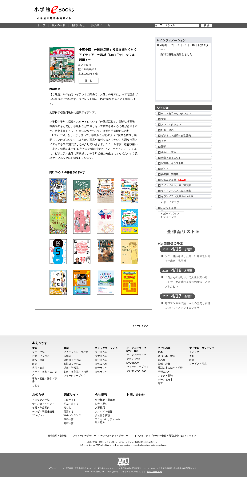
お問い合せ (78, 25)
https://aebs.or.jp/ (154, 472)
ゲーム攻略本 (165, 379)
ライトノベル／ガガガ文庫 (176, 185)
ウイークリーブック (75, 375)
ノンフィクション (171, 124)
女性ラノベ (101, 371)
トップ (41, 25)
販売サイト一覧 (100, 25)
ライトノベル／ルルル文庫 (176, 190)
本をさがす (39, 343)
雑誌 (66, 348)
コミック (194, 351)
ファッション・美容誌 (76, 351)
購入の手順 (58, 25)
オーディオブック (136, 355)
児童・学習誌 (71, 367)
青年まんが (101, 359)
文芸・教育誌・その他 (76, 371)
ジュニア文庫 (173, 179)
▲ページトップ (140, 325)
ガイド (165, 168)
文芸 (163, 119)
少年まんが (101, 351)
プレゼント (38, 415)
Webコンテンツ (72, 415)
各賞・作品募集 (41, 407)
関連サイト (71, 394)
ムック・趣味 (165, 375)
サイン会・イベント (43, 403)
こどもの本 (164, 348)
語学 (163, 146)
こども (36, 385)
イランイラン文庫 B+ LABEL (177, 196)
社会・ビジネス (41, 355)
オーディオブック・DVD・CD (137, 350)
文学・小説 (38, 351)
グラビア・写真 (198, 363)
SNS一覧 (69, 419)
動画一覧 (69, 423)
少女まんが (101, 355)
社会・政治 (167, 130)
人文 (163, 141)
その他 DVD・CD (136, 370)
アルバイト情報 (103, 411)
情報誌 (67, 355)
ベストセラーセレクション (176, 113)
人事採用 (100, 407)
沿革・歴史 (101, 403)
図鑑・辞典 (164, 363)
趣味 (34, 363)
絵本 (160, 351)
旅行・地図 (38, 359)
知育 (160, 383)
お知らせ (38, 394)
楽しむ (67, 407)
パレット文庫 (168, 207)
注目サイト (70, 399)
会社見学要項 (102, 415)
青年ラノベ (101, 367)
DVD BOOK (133, 362)
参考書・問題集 (169, 174)
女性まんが (101, 363)
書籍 (34, 348)
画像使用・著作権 (57, 435)
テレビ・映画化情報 (43, 411)
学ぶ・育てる (71, 403)
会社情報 (101, 394)
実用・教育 (38, 367)
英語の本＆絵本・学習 (170, 367)
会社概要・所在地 (105, 399)
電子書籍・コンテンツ (201, 348)
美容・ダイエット (171, 157)
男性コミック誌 (72, 359)
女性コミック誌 (72, 363)
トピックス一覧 (41, 399)
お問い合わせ (135, 394)
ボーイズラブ (171, 202)
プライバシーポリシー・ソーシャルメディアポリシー (100, 435)
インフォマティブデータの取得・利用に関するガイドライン (165, 435)
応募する (69, 411)
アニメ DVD (133, 359)
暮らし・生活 (168, 152)
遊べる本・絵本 (166, 355)
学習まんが (164, 371)
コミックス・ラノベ (106, 348)
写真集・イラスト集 (172, 163)
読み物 (161, 359)
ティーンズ (170, 216)
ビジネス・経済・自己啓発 (176, 135)
